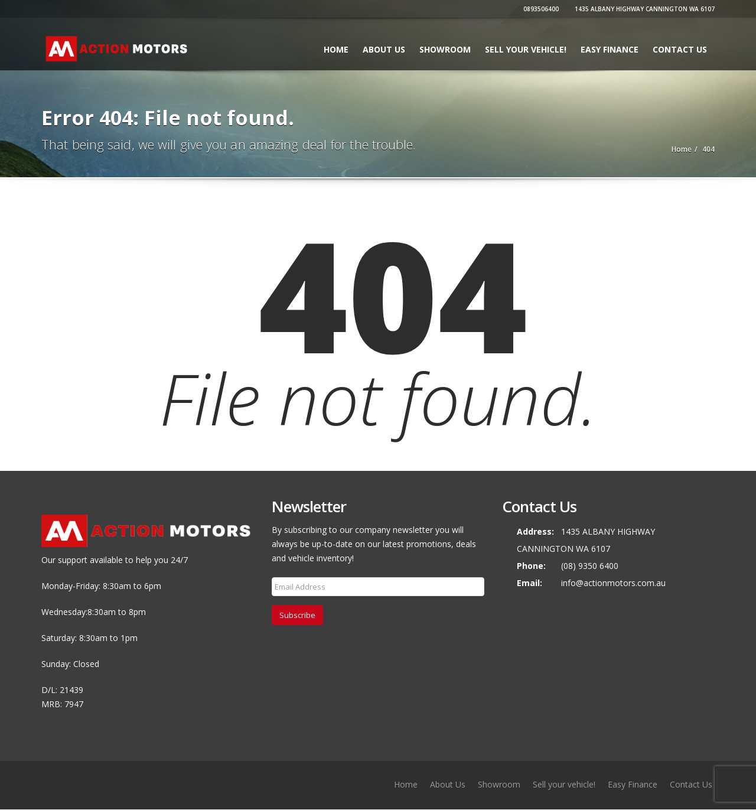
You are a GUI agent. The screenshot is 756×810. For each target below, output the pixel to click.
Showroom (445, 49)
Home (336, 49)
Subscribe (297, 615)
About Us (384, 49)
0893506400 (539, 9)
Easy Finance (609, 49)
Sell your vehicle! (525, 49)
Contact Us (680, 49)
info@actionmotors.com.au (613, 582)
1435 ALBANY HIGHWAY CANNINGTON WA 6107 (643, 9)
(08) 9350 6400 (589, 565)
